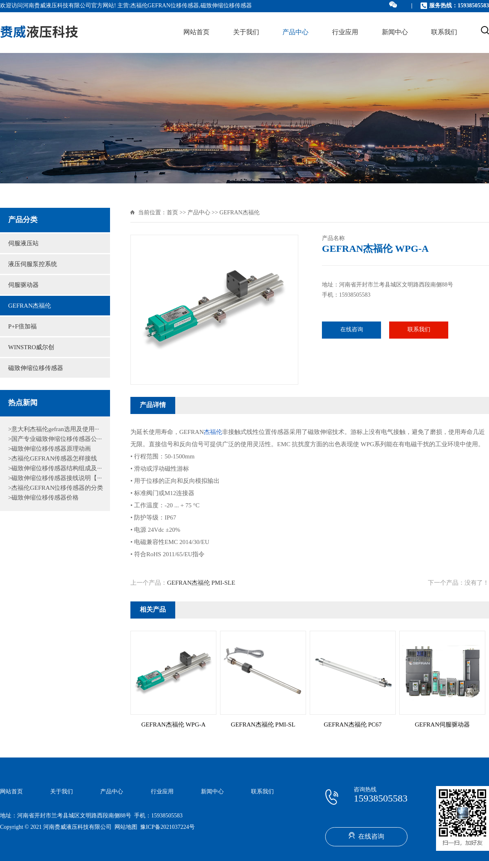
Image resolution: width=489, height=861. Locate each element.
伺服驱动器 (23, 285)
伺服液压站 (23, 243)
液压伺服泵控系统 (32, 264)
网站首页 (196, 32)
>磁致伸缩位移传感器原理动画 (49, 449)
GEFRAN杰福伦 (29, 306)
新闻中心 (395, 32)
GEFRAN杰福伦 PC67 (353, 725)
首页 (172, 213)
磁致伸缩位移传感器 (35, 368)
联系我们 (444, 32)
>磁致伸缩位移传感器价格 (43, 498)
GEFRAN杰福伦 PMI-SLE (201, 583)
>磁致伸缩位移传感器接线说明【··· (55, 478)
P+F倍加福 (22, 327)
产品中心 (295, 32)
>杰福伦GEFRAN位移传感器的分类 (55, 488)
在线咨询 (351, 330)
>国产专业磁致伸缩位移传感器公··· (55, 439)
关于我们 (246, 32)
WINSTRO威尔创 (31, 347)
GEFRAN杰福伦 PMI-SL (263, 725)
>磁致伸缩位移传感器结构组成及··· (55, 468)
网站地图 (126, 827)
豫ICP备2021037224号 (167, 827)
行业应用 (345, 32)
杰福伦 (213, 432)
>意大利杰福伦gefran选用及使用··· (53, 429)
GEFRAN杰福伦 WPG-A (173, 725)
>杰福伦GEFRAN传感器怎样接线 (52, 459)
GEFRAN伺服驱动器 (442, 725)
